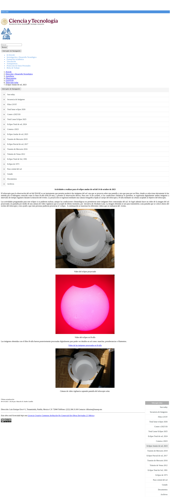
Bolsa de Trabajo (13, 68)
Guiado (10, 174)
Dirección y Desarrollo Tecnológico (19, 74)
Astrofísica (10, 76)
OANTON (10, 80)
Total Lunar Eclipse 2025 (16, 119)
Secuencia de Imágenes (16, 99)
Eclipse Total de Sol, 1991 (17, 159)
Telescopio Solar (12, 83)
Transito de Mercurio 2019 (17, 139)
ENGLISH (4, 12)
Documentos (12, 179)
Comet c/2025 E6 (13, 114)
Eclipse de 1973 (13, 164)
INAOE (9, 72)
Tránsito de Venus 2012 (16, 154)
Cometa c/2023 (13, 129)
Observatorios (11, 78)
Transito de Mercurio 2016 (17, 149)
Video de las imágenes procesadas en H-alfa (85, 345)
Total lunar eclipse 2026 (16, 109)
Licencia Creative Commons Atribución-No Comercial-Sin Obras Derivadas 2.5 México (61, 416)
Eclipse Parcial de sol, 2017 (17, 144)
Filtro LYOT (12, 104)
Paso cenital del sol (14, 169)
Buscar (4, 47)
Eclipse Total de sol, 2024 (17, 124)
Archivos (10, 184)
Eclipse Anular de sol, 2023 (17, 134)
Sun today (11, 94)
